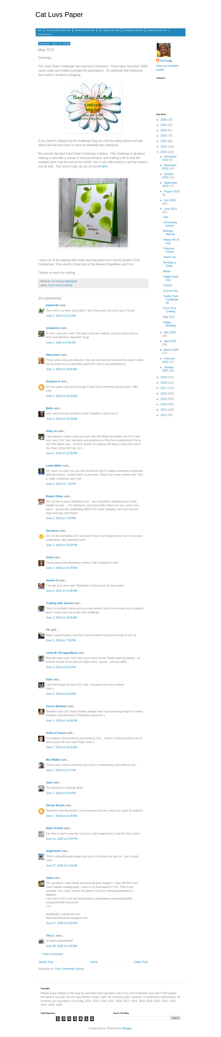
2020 (164, 151)
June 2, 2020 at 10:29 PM (61, 567)
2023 (164, 135)
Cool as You (170, 290)
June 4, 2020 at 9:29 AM (60, 693)
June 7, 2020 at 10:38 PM (61, 815)
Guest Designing (43, 34)
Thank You (169, 257)
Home (39, 30)
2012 (164, 415)
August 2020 (171, 191)
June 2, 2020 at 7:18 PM (61, 483)
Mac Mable (53, 759)
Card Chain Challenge (60, 285)
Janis (49, 877)
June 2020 (170, 208)
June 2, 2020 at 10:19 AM (61, 418)
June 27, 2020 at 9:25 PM (61, 923)
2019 (164, 377)
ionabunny (53, 328)
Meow (167, 271)
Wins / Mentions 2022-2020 (108, 30)
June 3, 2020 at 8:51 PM (61, 667)
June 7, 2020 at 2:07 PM (61, 770)
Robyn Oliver (54, 496)
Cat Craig (166, 60)
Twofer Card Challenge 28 (170, 299)
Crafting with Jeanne (59, 603)
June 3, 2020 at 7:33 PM (61, 640)
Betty (49, 408)
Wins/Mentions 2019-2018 (133, 30)
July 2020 (170, 200)
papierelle (52, 305)
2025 (164, 124)
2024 (164, 130)
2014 (164, 404)
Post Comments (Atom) (69, 968)
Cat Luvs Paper (59, 14)
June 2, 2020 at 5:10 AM (60, 315)
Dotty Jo (51, 431)
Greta (49, 557)
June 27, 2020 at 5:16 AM (61, 865)
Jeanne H (52, 580)
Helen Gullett (54, 828)
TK (48, 629)
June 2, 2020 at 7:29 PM (61, 518)
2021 (164, 146)
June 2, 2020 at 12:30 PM (61, 453)
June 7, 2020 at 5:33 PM (61, 793)
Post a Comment (52, 954)
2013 (164, 409)
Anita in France (56, 732)
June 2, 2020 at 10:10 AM (61, 395)
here (104, 166)
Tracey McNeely (56, 706)
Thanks (167, 285)
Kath (49, 679)
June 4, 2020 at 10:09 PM (61, 720)
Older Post (140, 962)
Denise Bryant (55, 805)
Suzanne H (53, 381)
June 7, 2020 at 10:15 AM (61, 747)
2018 (164, 382)
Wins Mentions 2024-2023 (84, 30)
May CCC (169, 316)
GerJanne (52, 530)
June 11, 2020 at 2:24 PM (61, 838)
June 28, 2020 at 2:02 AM (61, 945)
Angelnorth (53, 851)
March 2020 (171, 349)
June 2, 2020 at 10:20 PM (61, 545)
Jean (49, 782)
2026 (164, 119)
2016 (164, 393)
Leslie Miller (54, 465)
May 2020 (170, 332)
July (165, 216)
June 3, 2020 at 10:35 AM (61, 617)
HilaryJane (53, 354)
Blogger (127, 1028)
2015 (164, 398)
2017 (164, 388)
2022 (164, 141)
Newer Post (46, 962)
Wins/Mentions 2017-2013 (157, 30)
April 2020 (170, 341)
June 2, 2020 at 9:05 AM (60, 342)
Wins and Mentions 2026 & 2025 (58, 30)
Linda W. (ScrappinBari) (61, 652)
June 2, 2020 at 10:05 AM (61, 369)
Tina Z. (50, 935)
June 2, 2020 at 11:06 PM (61, 590)
